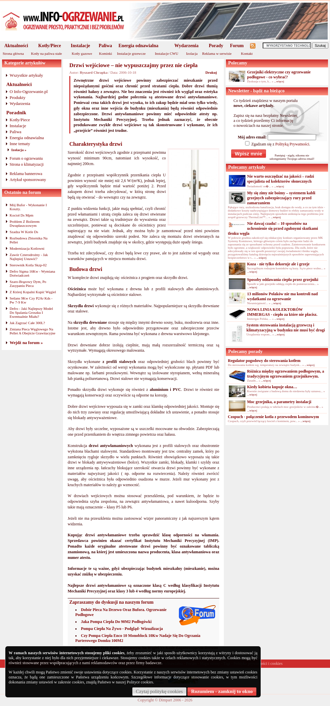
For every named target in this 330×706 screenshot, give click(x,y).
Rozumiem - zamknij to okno (222, 691)
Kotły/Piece (49, 45)
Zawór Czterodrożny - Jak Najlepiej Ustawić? (29, 257)
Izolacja (192, 53)
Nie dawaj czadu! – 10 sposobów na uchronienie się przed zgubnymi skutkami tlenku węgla (273, 228)
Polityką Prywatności (292, 144)
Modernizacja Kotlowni (27, 248)
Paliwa (105, 45)
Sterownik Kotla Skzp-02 (28, 265)
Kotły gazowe (82, 53)
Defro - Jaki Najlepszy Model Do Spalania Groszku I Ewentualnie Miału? (31, 312)
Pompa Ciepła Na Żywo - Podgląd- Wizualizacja (122, 628)
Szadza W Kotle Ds (24, 232)
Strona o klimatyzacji (27, 164)
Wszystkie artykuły (26, 75)
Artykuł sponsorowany (28, 179)
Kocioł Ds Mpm (21, 215)
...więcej (279, 81)
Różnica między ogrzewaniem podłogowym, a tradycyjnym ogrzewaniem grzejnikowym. (285, 374)
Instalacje (80, 45)
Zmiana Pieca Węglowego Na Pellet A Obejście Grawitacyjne (32, 331)
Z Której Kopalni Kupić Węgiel (33, 292)
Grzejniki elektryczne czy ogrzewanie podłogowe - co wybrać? (279, 74)
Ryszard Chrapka (93, 72)
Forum (237, 45)
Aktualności (16, 45)
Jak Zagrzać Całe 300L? (27, 323)
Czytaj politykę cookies (159, 691)
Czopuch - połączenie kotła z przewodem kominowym (273, 416)
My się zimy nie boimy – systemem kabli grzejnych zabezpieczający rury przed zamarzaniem (281, 198)
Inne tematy (20, 143)
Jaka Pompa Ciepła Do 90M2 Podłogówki (116, 621)
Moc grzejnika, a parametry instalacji (279, 401)
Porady (216, 45)
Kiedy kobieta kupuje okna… (272, 387)
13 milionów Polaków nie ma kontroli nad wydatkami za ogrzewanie (282, 296)
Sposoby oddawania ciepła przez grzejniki (282, 279)
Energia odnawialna (138, 45)
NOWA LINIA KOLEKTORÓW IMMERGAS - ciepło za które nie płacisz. (282, 312)
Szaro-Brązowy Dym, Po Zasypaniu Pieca (28, 284)
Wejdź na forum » (26, 342)
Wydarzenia (186, 45)
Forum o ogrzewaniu (26, 158)
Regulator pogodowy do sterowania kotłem (264, 360)
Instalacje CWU (166, 53)
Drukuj (211, 72)
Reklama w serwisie (217, 53)
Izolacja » (19, 150)
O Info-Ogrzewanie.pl (29, 91)
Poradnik (16, 112)
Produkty (18, 97)
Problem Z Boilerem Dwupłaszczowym (24, 223)
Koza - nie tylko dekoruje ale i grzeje (278, 264)
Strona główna (13, 53)
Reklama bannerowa (26, 173)
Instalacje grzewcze (131, 53)
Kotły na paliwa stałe (46, 53)
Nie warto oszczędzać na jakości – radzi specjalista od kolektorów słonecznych (280, 179)
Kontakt (246, 53)
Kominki (105, 53)
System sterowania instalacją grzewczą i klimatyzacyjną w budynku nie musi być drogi (285, 327)
